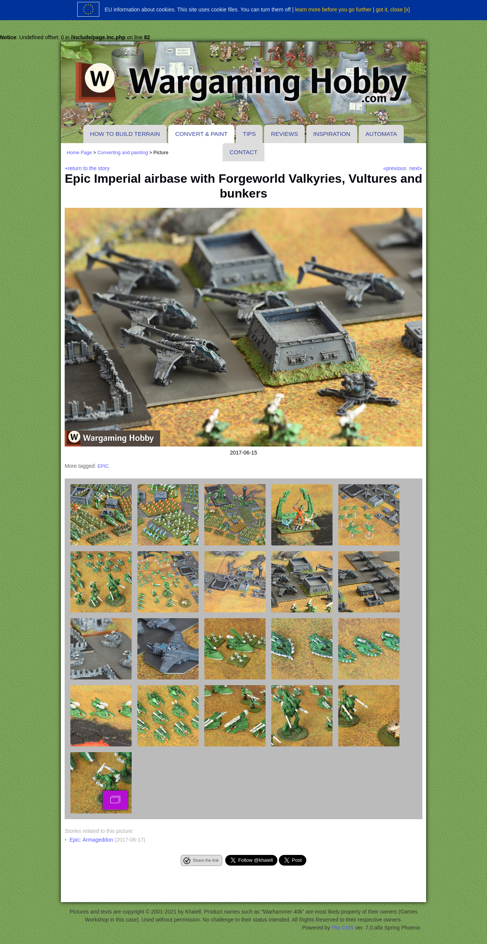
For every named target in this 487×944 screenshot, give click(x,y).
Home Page (79, 152)
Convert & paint (201, 134)
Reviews (284, 134)
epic (102, 466)
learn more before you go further (333, 9)
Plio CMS (343, 928)
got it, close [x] (393, 9)
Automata (381, 134)
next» (415, 168)
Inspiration (331, 134)
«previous (394, 168)
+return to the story (87, 168)
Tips (249, 134)
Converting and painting (122, 152)
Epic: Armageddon (91, 840)
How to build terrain (125, 134)
